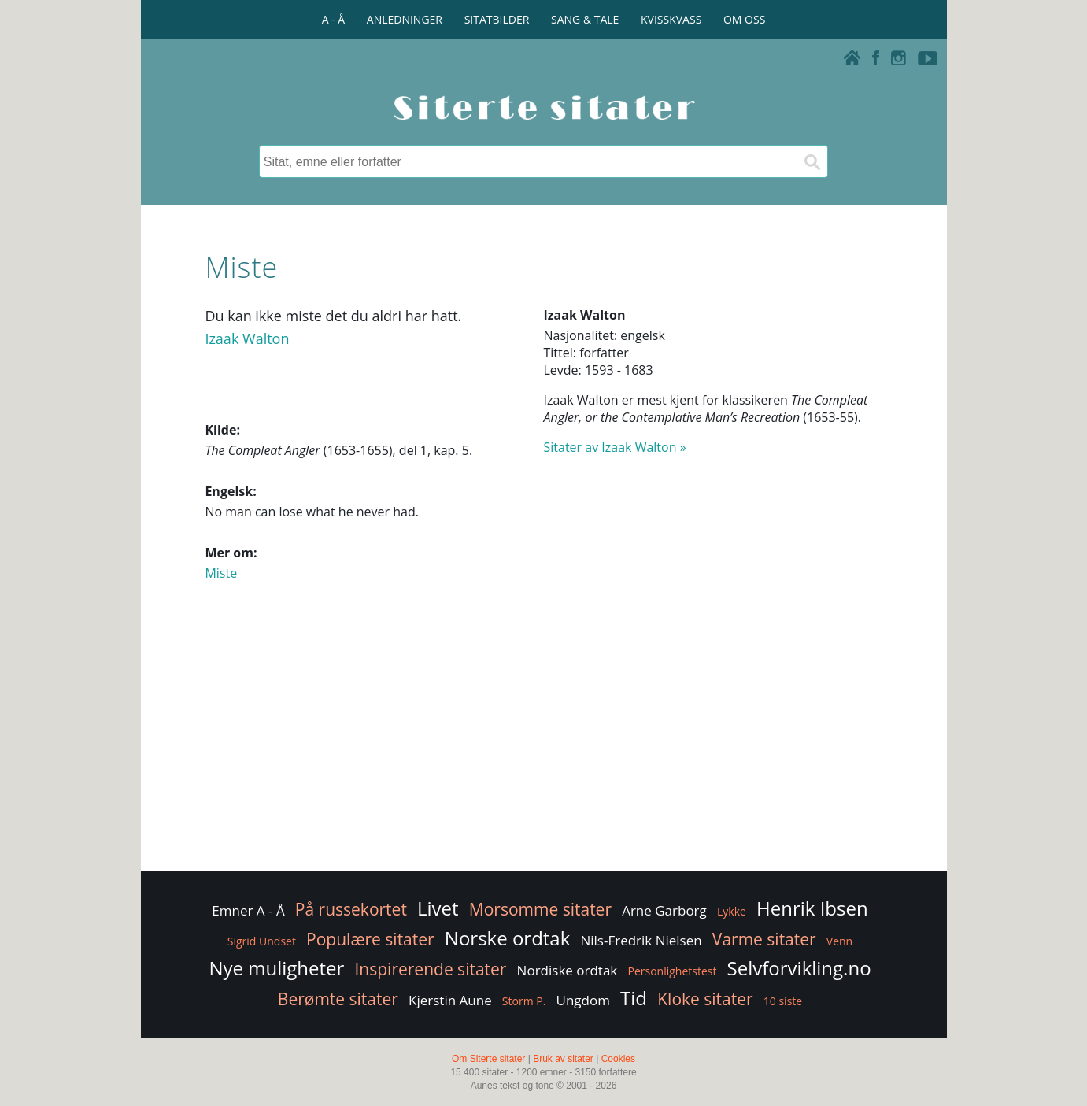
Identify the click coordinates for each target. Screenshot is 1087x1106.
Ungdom (583, 1000)
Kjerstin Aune (450, 1000)
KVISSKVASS (671, 19)
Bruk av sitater (563, 1058)
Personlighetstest (671, 971)
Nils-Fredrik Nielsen (640, 940)
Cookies (618, 1058)
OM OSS (744, 19)
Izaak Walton (247, 338)
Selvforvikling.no (799, 968)
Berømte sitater (338, 999)
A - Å (333, 19)
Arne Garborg (664, 910)
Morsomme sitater (540, 909)
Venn (839, 941)
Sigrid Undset (261, 941)
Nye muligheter (276, 968)
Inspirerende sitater (431, 969)
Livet (438, 908)
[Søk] (811, 161)
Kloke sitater (704, 999)
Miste (221, 573)
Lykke (731, 911)
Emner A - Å (248, 910)
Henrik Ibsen (812, 908)
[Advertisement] (543, 742)
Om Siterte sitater (488, 1058)
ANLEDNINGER (404, 19)
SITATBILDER (497, 19)
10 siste (782, 1000)
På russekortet (351, 909)
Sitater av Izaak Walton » (615, 447)
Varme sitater (764, 939)
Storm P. (524, 1000)
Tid (633, 998)
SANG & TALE (585, 19)
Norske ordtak (508, 938)
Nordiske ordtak (567, 970)
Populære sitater (370, 939)
